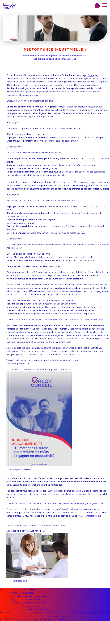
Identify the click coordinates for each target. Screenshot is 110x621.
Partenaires (16, 596)
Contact (15, 603)
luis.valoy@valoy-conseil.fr (97, 612)
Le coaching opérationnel (34, 603)
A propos (15, 593)
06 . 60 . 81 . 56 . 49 (76, 612)
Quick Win (81, 491)
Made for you (64, 619)
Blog (13, 599)
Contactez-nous (19, 581)
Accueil (14, 589)
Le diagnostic (28, 593)
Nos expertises (29, 589)
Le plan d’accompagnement (35, 596)
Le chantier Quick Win (32, 599)
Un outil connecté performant (36, 609)
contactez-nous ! (92, 516)
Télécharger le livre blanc (20, 470)
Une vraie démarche (31, 606)
